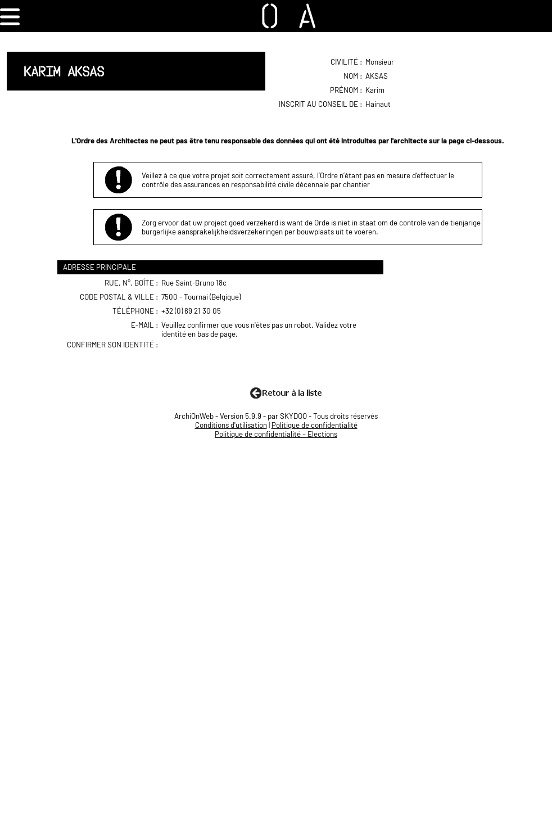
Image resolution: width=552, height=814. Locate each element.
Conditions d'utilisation (231, 424)
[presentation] (248, 362)
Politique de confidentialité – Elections (276, 433)
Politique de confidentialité (315, 424)
